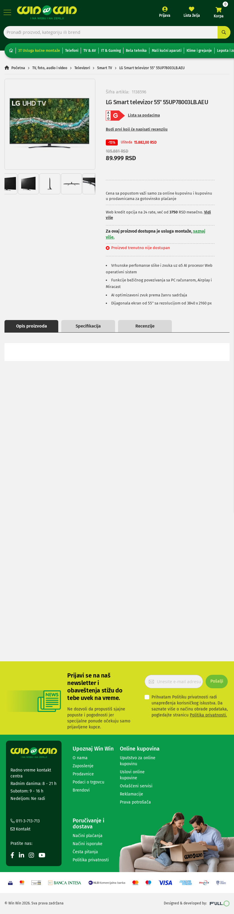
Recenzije (145, 328)
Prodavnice (83, 774)
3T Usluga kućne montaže (39, 52)
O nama (80, 757)
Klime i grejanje (199, 52)
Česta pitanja (85, 851)
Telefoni (71, 52)
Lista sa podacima (144, 117)
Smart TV (104, 70)
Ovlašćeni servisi (136, 786)
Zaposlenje (83, 766)
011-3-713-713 (25, 821)
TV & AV (89, 52)
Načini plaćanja (88, 835)
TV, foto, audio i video (49, 70)
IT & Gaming (111, 52)
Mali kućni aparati (166, 52)
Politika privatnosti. (208, 715)
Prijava (163, 17)
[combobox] (117, 33)
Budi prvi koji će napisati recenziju (137, 131)
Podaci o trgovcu (88, 782)
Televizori (82, 70)
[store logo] (48, 13)
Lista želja (191, 17)
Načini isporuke (88, 843)
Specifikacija (88, 328)
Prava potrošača (135, 802)
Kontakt (20, 829)
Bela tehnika (136, 52)
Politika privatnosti (91, 860)
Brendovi (81, 790)
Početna (18, 70)
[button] (17, 126)
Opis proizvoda (31, 328)
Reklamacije (131, 794)
